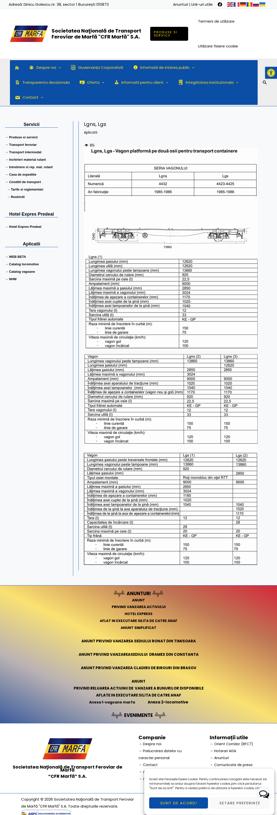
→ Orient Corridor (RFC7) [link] (232, 729)
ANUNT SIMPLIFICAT (138, 612)
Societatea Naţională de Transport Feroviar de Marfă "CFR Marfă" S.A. (96, 33)
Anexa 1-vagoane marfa (112, 687)
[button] (271, 73)
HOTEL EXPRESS (138, 598)
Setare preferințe (239, 808)
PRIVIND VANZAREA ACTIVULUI (138, 591)
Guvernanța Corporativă (91, 67)
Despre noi (41, 67)
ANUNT (138, 584)
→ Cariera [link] (219, 756)
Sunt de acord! (178, 808)
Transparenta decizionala (220, 67)
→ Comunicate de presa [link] (232, 749)
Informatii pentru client (73, 82)
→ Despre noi (150, 729)
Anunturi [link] (180, 4)
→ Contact (148, 749)
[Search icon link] (265, 75)
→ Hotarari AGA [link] (224, 735)
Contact (189, 82)
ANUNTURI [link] (139, 578)
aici (265, 793)
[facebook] (220, 4)
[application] (54, 67)
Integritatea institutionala (137, 82)
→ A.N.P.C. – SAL (152, 763)
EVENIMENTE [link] (138, 700)
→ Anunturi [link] (220, 742)
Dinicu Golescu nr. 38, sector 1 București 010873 (66, 4)
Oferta (26, 82)
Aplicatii (91, 117)
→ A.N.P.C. (147, 756)
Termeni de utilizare (217, 21)
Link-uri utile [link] (202, 4)
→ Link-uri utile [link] (223, 763)
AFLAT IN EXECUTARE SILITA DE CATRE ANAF (138, 605)
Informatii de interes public (155, 67)
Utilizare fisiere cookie (219, 46)
